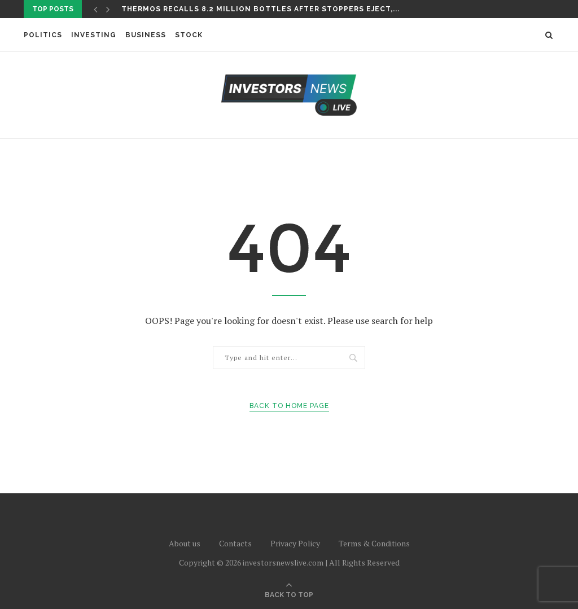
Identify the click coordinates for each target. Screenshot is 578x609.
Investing (93, 35)
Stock (189, 35)
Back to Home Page (289, 406)
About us (184, 543)
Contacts (235, 543)
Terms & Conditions (374, 543)
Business (145, 35)
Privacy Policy (295, 543)
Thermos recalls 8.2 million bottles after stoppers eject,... (260, 9)
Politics (43, 35)
